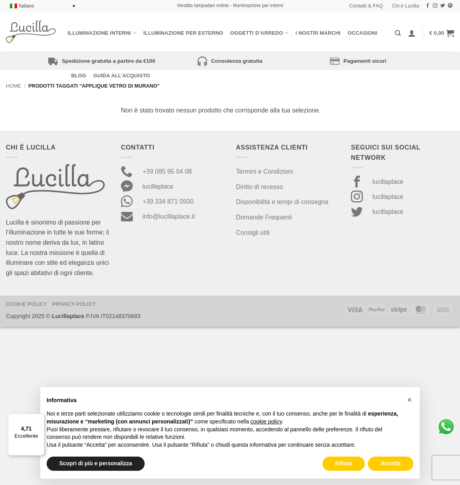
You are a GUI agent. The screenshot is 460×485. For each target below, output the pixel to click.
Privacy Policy (74, 304)
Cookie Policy (26, 304)
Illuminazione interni (102, 33)
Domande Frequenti (264, 217)
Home (13, 86)
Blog (78, 76)
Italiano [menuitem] (26, 6)
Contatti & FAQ (366, 6)
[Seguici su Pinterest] (450, 6)
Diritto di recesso (259, 187)
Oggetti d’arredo (259, 33)
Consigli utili (253, 232)
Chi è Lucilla (405, 6)
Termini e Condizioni (264, 171)
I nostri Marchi (318, 33)
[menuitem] (42, 6)
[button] (442, 33)
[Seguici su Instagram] (435, 6)
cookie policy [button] (266, 421)
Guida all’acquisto (121, 76)
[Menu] (40, 418)
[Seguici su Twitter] (442, 6)
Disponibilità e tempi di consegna (282, 201)
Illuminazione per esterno (183, 33)
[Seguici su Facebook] (427, 6)
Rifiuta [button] (344, 463)
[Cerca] (398, 33)
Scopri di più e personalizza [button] (95, 463)
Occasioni (362, 33)
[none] (42, 6)
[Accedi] (412, 33)
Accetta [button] (391, 463)
